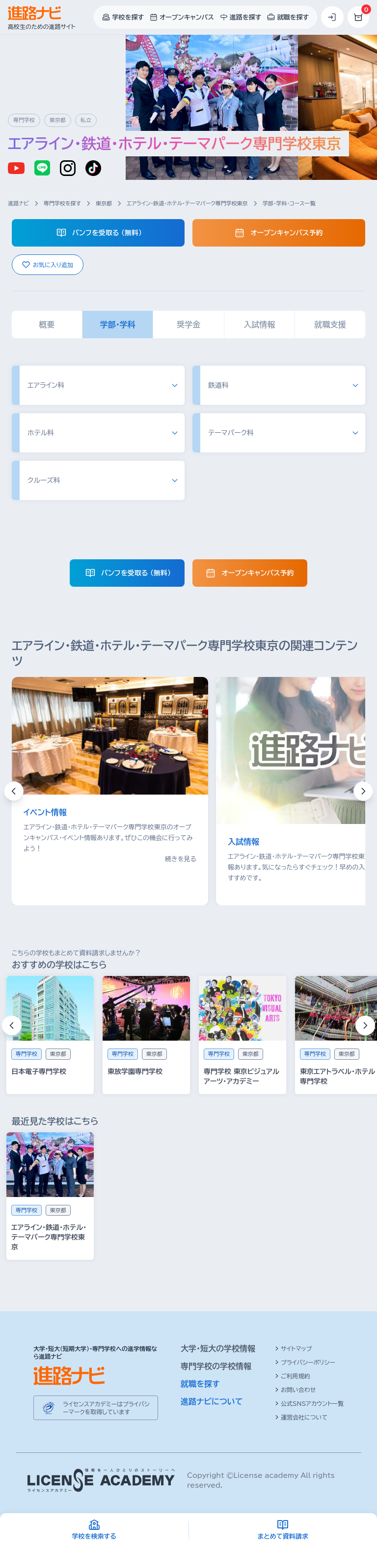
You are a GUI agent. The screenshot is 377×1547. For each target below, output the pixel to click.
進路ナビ (18, 203)
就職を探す (200, 1384)
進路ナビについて (212, 1401)
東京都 (104, 203)
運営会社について (301, 1417)
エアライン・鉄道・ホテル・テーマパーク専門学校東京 (187, 203)
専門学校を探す (62, 203)
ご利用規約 (292, 1376)
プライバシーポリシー (305, 1362)
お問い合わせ (295, 1390)
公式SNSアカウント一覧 (309, 1403)
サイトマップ (293, 1348)
